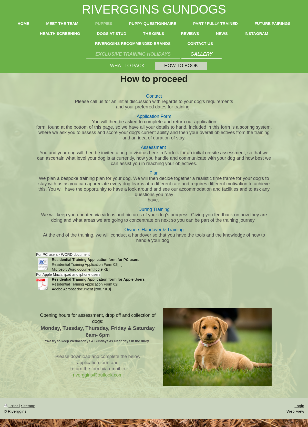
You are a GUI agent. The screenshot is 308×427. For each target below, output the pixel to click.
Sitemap (28, 406)
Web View (295, 411)
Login (299, 406)
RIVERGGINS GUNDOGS (154, 9)
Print (11, 406)
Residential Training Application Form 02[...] (87, 264)
